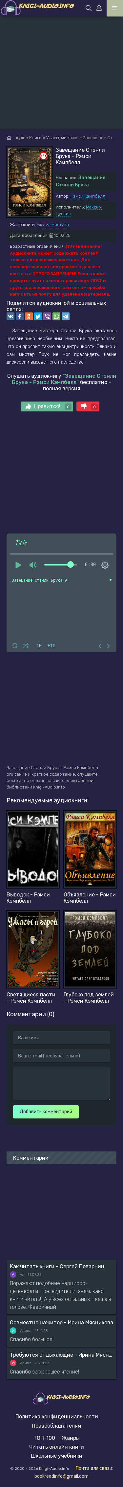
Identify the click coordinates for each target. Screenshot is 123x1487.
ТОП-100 (44, 1438)
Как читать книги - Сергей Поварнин (57, 1266)
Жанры (71, 1438)
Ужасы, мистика (53, 224)
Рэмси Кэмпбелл (88, 196)
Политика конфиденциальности (56, 1416)
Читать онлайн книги (56, 1447)
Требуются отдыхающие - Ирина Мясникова (61, 1355)
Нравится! (49, 406)
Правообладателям (56, 1426)
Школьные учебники (56, 1456)
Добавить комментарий (46, 1112)
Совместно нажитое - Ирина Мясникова (61, 1322)
